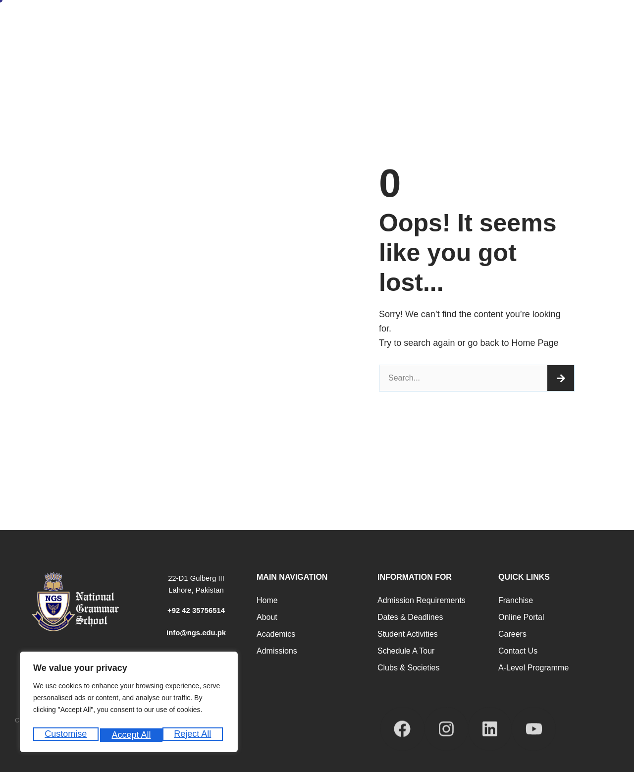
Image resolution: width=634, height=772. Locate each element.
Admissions (285, 27)
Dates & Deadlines (410, 617)
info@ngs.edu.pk (196, 632)
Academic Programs (348, 27)
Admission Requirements (421, 600)
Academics (276, 634)
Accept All (193, 735)
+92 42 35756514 (196, 610)
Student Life (483, 27)
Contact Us (517, 651)
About (267, 617)
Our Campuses (604, 27)
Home (198, 27)
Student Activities (407, 634)
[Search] (560, 378)
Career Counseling (421, 27)
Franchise (515, 600)
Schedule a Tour (405, 651)
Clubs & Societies (408, 667)
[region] (129, 704)
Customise (65, 735)
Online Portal (521, 617)
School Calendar (541, 27)
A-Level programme (533, 667)
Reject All (130, 735)
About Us (237, 27)
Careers (512, 634)
